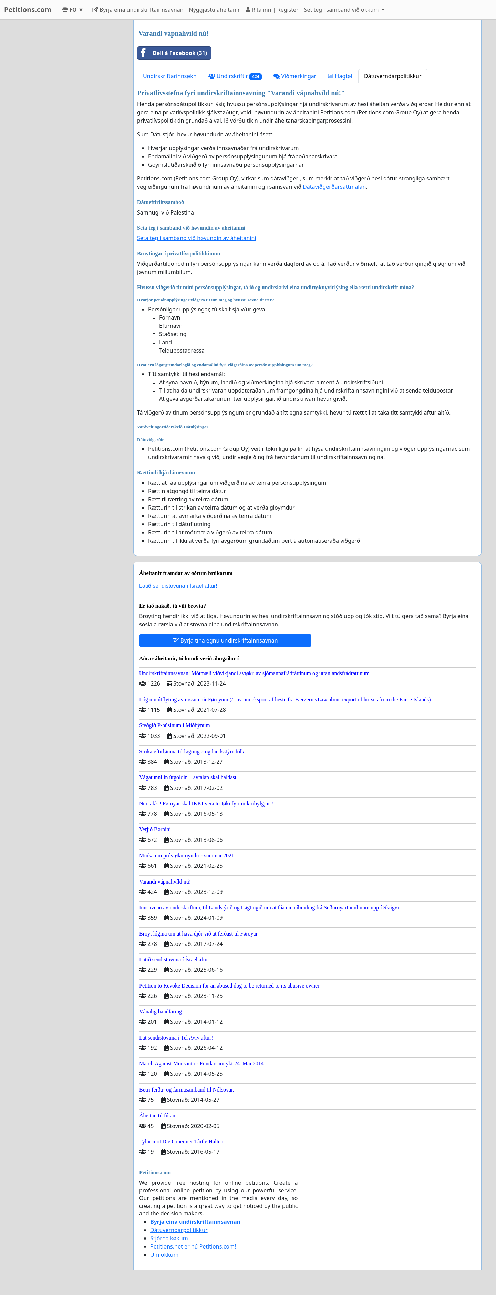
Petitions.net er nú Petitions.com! (193, 1246)
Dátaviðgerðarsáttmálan (334, 186)
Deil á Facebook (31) (172, 53)
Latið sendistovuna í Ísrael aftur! (178, 586)
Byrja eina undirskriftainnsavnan (138, 9)
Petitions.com (27, 9)
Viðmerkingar (294, 76)
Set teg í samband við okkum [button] (342, 9)
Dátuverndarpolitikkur (393, 76)
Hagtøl (340, 76)
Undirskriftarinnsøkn (170, 76)
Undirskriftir (235, 76)
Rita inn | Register (272, 9)
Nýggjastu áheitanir (214, 9)
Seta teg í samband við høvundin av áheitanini (196, 238)
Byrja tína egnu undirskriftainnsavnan (225, 640)
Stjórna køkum (169, 1238)
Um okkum (164, 1255)
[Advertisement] (66, 123)
